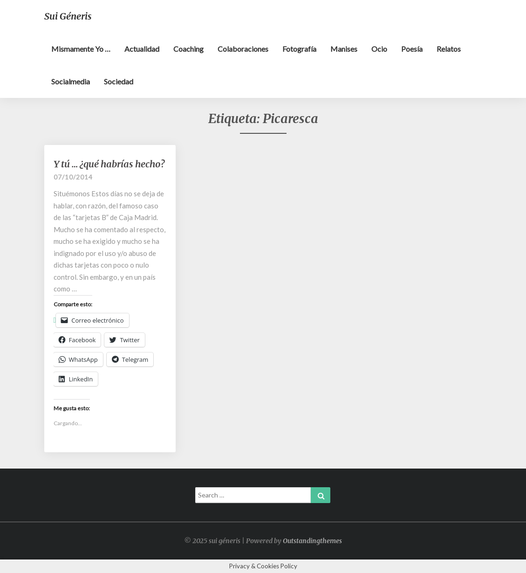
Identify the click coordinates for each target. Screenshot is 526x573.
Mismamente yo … (80, 48)
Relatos (449, 48)
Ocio (379, 48)
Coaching (188, 48)
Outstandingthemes (312, 541)
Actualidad (141, 48)
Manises (343, 48)
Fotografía (299, 48)
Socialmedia (70, 81)
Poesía (412, 48)
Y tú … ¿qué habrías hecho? (109, 164)
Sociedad (118, 81)
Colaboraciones (243, 48)
